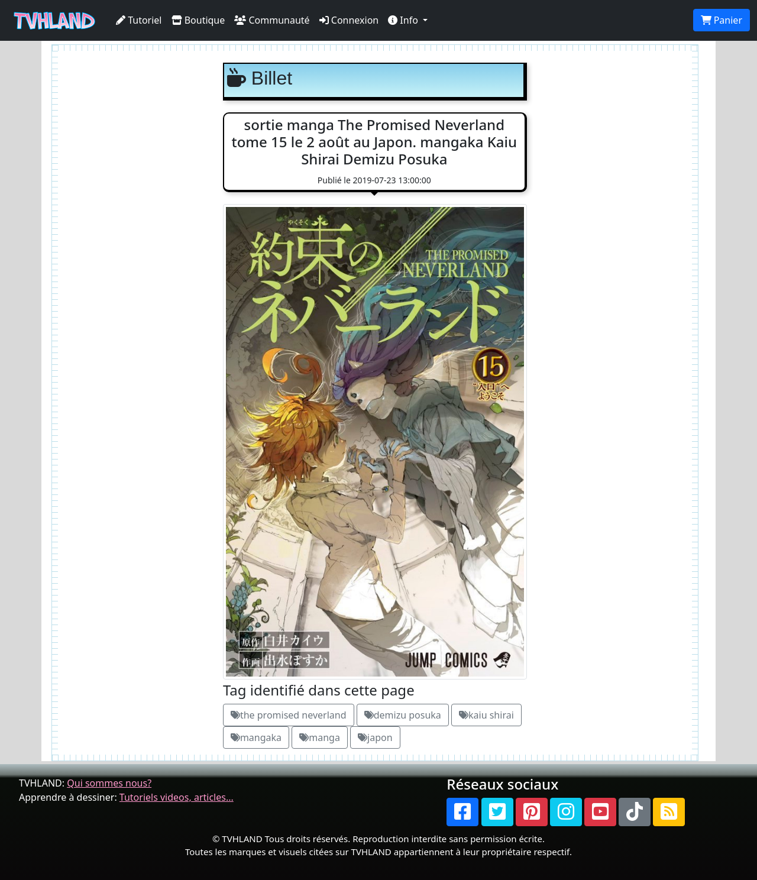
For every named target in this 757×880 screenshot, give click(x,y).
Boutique (198, 20)
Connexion (349, 20)
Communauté (271, 20)
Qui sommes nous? (109, 783)
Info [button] (404, 20)
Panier (721, 20)
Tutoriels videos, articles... (176, 797)
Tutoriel (139, 20)
